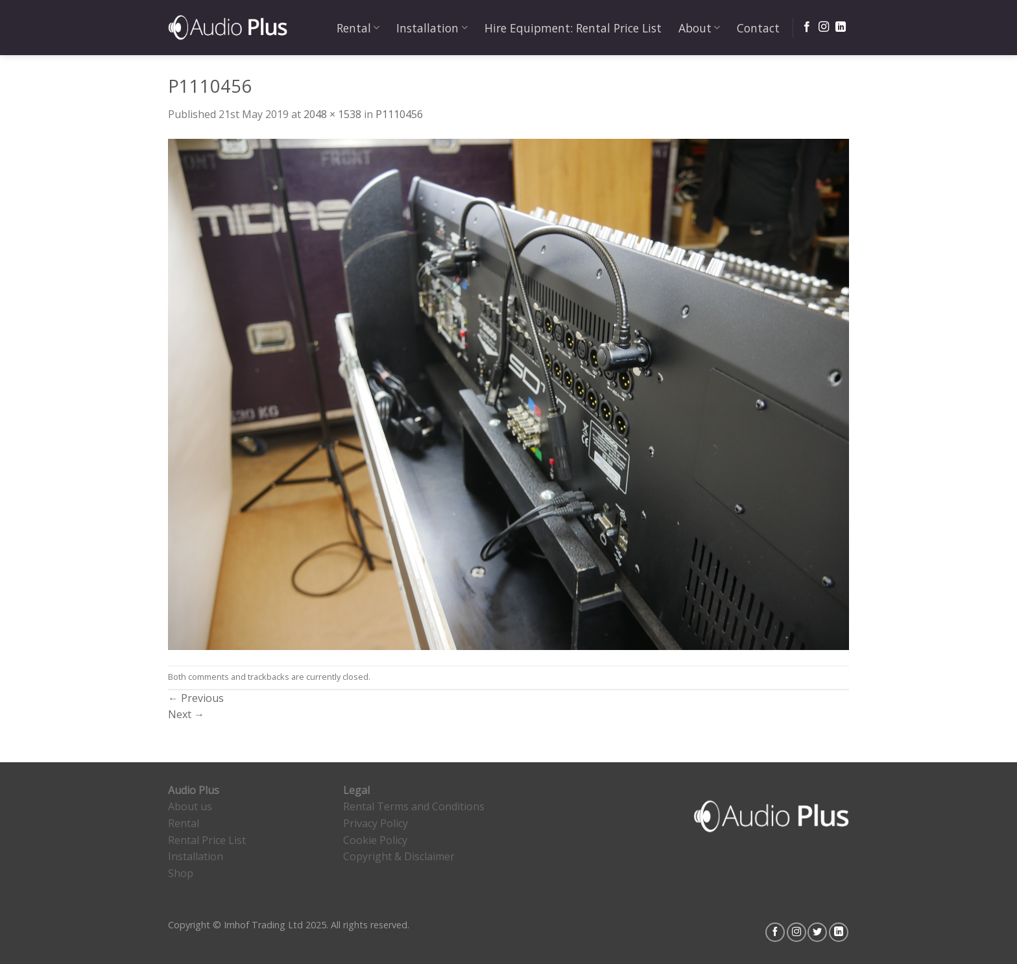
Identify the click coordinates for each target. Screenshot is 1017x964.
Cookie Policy (375, 840)
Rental (358, 28)
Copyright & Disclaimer (399, 856)
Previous (196, 698)
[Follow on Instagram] (824, 27)
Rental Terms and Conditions (414, 806)
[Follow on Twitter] (817, 932)
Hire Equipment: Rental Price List (573, 28)
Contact (758, 28)
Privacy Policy (375, 823)
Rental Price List (207, 840)
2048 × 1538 (332, 114)
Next (186, 714)
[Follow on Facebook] (807, 27)
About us (190, 806)
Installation (431, 28)
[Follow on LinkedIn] (840, 27)
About (699, 28)
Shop (180, 873)
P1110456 (399, 114)
